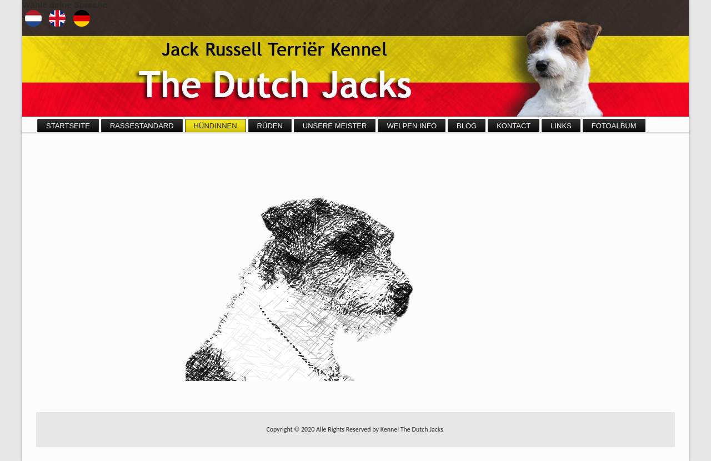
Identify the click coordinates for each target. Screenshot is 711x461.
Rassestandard (142, 126)
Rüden (270, 126)
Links (561, 126)
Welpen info (412, 126)
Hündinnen (215, 126)
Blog (467, 126)
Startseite (68, 126)
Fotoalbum (614, 126)
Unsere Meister (335, 126)
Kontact (513, 126)
